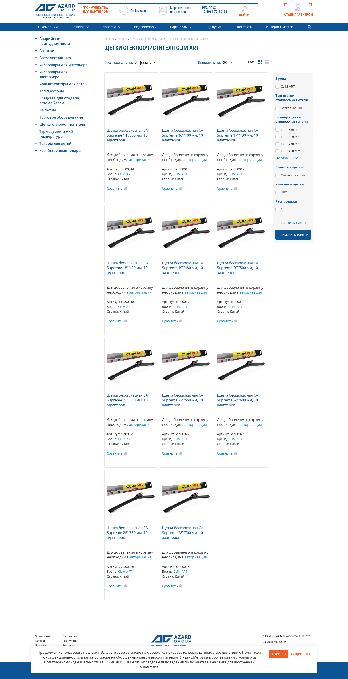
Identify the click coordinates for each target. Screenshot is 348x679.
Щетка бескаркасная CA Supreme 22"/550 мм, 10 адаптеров (182, 400)
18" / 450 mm (291, 151)
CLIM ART (125, 174)
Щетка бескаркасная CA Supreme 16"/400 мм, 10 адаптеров (182, 135)
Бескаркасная (291, 108)
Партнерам (179, 27)
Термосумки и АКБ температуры (56, 134)
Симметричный (293, 175)
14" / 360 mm (291, 129)
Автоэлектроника (55, 57)
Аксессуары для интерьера (63, 64)
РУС (205, 8)
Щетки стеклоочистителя (62, 124)
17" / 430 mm (291, 144)
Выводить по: (209, 62)
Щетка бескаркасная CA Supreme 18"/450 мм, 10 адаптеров (127, 267)
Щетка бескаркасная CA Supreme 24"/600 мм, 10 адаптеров (237, 400)
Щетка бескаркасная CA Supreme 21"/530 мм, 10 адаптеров (127, 400)
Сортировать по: (118, 62)
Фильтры (47, 110)
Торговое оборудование (61, 117)
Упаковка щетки (289, 184)
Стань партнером (298, 15)
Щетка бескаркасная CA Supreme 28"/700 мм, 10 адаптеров (182, 532)
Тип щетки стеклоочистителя (291, 97)
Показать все (286, 157)
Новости (109, 27)
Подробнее (301, 654)
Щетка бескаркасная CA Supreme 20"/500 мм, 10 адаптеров (237, 267)
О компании (48, 27)
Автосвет (47, 50)
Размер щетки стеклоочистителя (291, 119)
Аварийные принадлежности (54, 41)
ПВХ (284, 192)
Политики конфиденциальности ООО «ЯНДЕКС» (85, 662)
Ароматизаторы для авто (62, 83)
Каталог (78, 27)
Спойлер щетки (289, 167)
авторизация (140, 159)
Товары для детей (55, 143)
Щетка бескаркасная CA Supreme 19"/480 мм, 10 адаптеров (182, 267)
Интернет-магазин (280, 27)
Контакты (244, 27)
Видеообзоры (145, 27)
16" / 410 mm (291, 137)
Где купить (214, 27)
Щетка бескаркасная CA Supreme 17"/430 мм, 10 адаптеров (237, 135)
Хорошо (278, 654)
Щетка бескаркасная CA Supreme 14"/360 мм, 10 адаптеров (127, 135)
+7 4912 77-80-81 (214, 12)
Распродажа (286, 201)
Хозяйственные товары (60, 150)
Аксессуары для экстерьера (53, 74)
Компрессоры (51, 91)
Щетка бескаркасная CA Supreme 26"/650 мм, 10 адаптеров (127, 532)
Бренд (280, 78)
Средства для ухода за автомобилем (59, 100)
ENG (213, 8)
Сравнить (115, 188)
